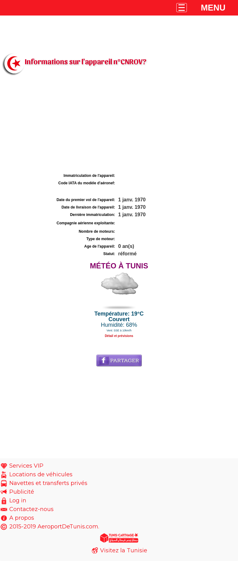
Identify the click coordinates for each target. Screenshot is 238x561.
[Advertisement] (119, 125)
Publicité (21, 491)
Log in (17, 500)
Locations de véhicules (41, 474)
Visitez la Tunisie (123, 550)
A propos (21, 517)
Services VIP (26, 465)
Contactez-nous (31, 509)
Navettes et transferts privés (48, 483)
